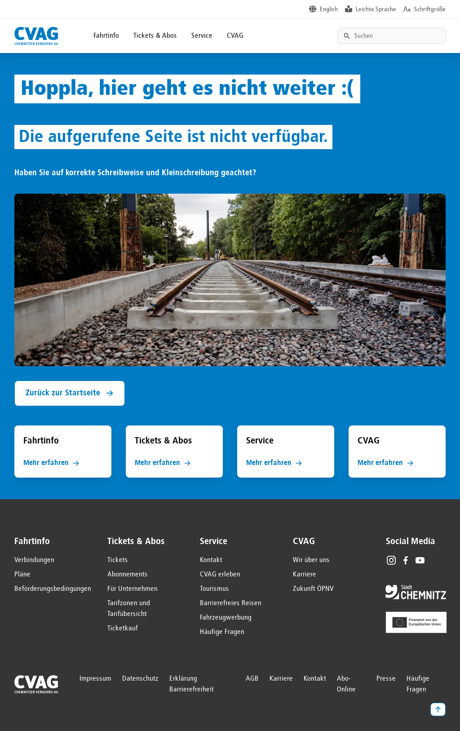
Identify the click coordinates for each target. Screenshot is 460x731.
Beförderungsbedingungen (52, 589)
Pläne (22, 574)
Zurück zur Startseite (70, 393)
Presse (386, 678)
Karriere (304, 574)
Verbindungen (34, 560)
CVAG (235, 36)
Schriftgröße (430, 9)
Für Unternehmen (132, 589)
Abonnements (127, 574)
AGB (252, 678)
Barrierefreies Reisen (230, 603)
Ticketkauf (122, 628)
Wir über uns (311, 560)
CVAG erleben (220, 574)
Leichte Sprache (376, 9)
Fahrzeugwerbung (226, 617)
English (329, 9)
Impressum (95, 678)
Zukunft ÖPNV (313, 589)
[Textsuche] (392, 36)
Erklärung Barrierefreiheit (191, 684)
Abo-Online (346, 684)
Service (201, 36)
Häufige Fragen (222, 632)
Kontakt (211, 560)
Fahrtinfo (106, 36)
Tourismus (214, 589)
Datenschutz (140, 678)
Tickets (117, 560)
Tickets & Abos (155, 36)
